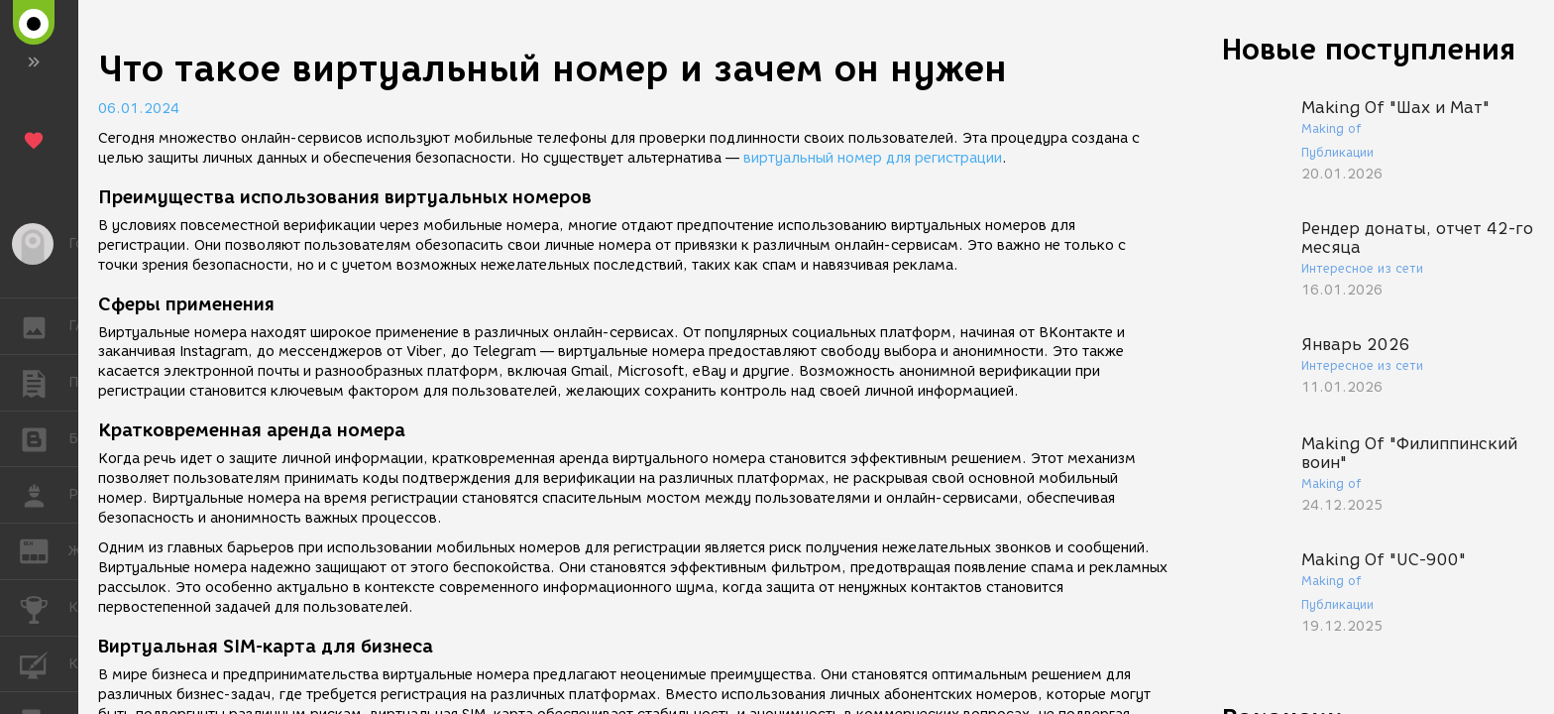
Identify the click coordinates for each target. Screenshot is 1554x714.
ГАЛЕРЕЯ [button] (44, 326)
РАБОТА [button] (44, 495)
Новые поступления (1368, 49)
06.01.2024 (138, 108)
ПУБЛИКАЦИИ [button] (44, 383)
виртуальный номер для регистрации (872, 158)
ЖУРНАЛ (44, 550)
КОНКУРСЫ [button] (44, 608)
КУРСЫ (44, 663)
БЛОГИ (44, 437)
